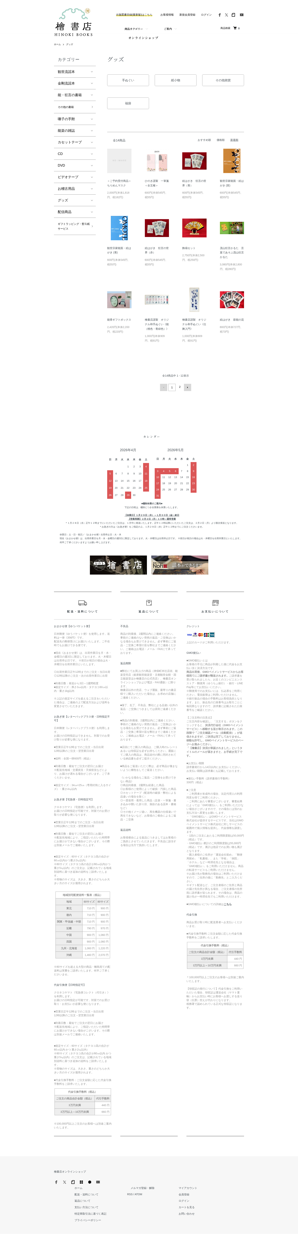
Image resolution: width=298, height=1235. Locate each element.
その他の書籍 (68, 111)
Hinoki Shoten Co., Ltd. (150, 1227)
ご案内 (168, 29)
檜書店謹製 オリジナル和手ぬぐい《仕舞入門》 (194, 327)
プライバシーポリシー (148, 1205)
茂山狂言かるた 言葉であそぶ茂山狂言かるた (232, 256)
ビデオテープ (68, 182)
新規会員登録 (187, 14)
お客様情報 (167, 14)
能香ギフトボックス (119, 322)
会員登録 (230, 1180)
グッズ (69, 47)
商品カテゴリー (133, 29)
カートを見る (233, 1193)
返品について (143, 1186)
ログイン (206, 14)
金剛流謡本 (66, 87)
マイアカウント (234, 1173)
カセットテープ (70, 147)
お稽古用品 (66, 193)
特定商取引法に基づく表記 (151, 1199)
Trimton (168, 1227)
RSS (187, 1180)
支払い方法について (147, 1193)
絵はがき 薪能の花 (232, 322)
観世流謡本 (66, 75)
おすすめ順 (204, 143)
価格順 (221, 143)
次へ (186, 390)
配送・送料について (147, 1180)
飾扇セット (189, 251)
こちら (228, 906)
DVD (61, 170)
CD (60, 158)
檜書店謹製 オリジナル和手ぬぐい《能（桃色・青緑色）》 (157, 327)
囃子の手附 (66, 123)
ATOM (195, 1180)
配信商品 (64, 216)
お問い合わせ (233, 1199)
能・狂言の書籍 (70, 98)
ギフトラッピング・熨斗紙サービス (71, 235)
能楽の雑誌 (66, 135)
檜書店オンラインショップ (70, 1173)
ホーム (57, 47)
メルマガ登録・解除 (196, 1173)
